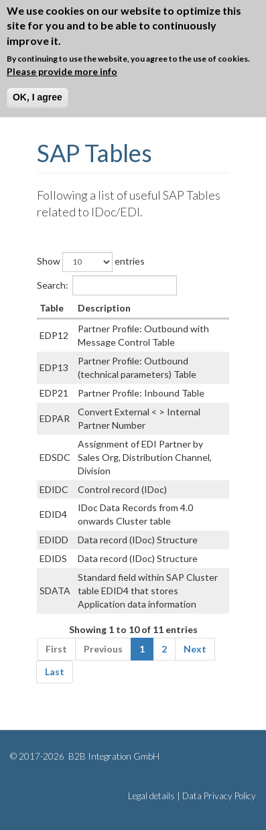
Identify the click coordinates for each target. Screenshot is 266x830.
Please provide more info (62, 71)
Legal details (151, 795)
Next (195, 648)
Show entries (91, 262)
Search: (107, 285)
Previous (103, 648)
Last (54, 671)
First (56, 648)
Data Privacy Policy (219, 795)
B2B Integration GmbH (112, 756)
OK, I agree (37, 97)
